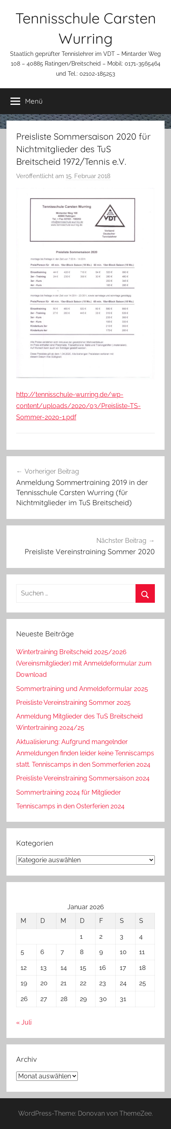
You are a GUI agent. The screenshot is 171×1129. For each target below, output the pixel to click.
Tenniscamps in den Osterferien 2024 (70, 806)
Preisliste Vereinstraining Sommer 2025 (73, 702)
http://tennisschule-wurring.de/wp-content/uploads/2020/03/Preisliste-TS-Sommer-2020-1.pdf (78, 406)
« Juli (23, 1022)
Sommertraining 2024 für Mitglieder (68, 792)
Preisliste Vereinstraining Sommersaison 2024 (83, 778)
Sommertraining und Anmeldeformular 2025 (82, 689)
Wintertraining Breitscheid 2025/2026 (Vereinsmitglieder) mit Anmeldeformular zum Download (84, 663)
